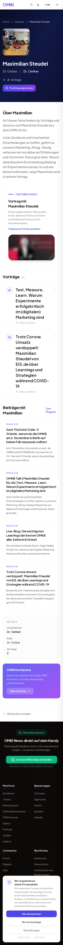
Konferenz (8, 793)
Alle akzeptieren (31, 913)
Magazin (7, 864)
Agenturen (40, 799)
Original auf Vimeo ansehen (24, 228)
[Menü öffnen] (57, 4)
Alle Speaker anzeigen (17, 713)
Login (47, 4)
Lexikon (7, 841)
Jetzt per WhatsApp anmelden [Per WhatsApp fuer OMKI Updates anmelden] (31, 759)
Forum (6, 858)
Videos (6, 823)
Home (6, 21)
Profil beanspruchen (19, 87)
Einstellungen (32, 930)
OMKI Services (10, 817)
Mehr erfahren (20, 691)
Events (38, 805)
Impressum (40, 858)
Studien (7, 835)
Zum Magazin (51, 410)
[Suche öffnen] (31, 5)
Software (39, 793)
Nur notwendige (31, 922)
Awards (38, 817)
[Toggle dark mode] (38, 5)
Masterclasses (10, 805)
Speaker (19, 21)
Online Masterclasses (14, 811)
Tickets (7, 799)
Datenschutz (41, 864)
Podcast (7, 829)
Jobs (5, 870)
